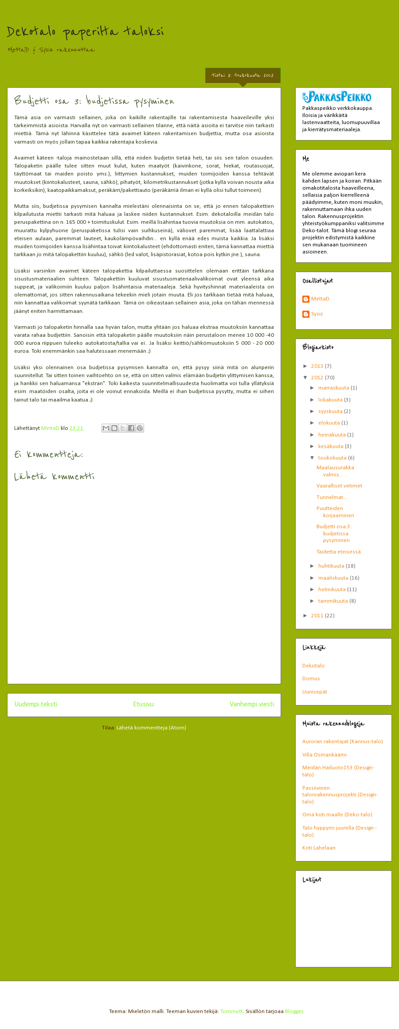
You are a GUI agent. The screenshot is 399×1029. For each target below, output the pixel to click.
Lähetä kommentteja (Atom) (151, 728)
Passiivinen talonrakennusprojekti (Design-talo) (340, 795)
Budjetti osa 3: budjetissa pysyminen (334, 533)
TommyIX (231, 1011)
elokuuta (329, 423)
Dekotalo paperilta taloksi (85, 32)
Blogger (294, 1011)
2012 (318, 378)
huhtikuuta (332, 566)
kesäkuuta (331, 446)
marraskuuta (334, 388)
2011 (318, 616)
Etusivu (143, 704)
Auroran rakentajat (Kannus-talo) (342, 741)
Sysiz (317, 314)
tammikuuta (333, 601)
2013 (318, 366)
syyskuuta (331, 411)
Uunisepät (314, 692)
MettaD (320, 299)
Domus (311, 679)
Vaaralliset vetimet (339, 486)
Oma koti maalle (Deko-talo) (337, 815)
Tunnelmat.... (332, 497)
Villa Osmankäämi (324, 755)
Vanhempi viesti (252, 704)
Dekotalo (313, 666)
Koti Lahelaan (319, 848)
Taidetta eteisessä (339, 552)
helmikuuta (332, 589)
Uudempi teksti (35, 704)
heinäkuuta (332, 435)
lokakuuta (331, 400)
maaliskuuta (334, 578)
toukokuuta (333, 458)
